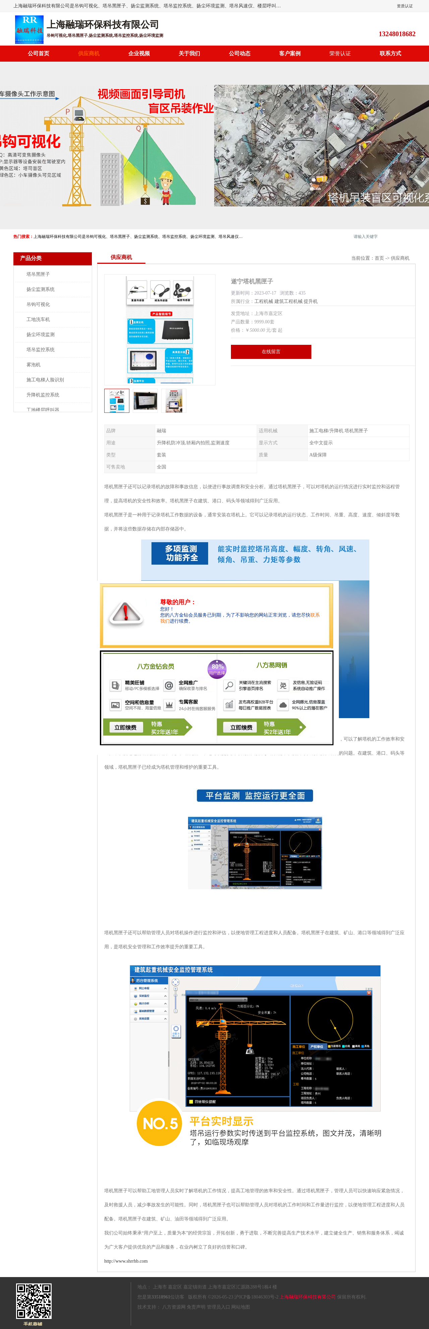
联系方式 (390, 53)
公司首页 (38, 53)
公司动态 (239, 53)
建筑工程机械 (288, 301)
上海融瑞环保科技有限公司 (308, 1297)
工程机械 (263, 301)
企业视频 (139, 53)
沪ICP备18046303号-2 (256, 1297)
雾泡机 (33, 364)
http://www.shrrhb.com (126, 1261)
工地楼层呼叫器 (42, 410)
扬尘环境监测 (40, 334)
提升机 (311, 301)
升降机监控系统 (42, 394)
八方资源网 (174, 1307)
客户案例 (290, 53)
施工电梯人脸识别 (45, 379)
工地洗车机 (38, 319)
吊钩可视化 (38, 304)
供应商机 (89, 53)
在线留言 (271, 351)
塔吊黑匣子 (38, 274)
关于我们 (189, 53)
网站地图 (240, 1307)
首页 (379, 258)
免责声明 (196, 1307)
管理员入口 (218, 1307)
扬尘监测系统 (40, 289)
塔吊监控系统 (40, 349)
